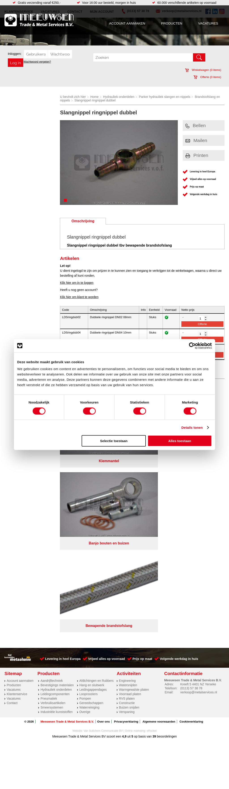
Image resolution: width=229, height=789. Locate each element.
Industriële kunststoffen (56, 517)
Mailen (196, 140)
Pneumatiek (48, 503)
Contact (12, 508)
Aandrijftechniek (51, 486)
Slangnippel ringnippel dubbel (95, 100)
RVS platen (127, 503)
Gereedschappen (91, 508)
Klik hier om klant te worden (79, 297)
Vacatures (208, 23)
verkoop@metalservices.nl (198, 497)
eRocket (152, 536)
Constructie (127, 508)
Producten (171, 23)
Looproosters (88, 499)
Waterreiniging (89, 512)
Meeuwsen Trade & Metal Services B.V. (67, 526)
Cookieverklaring (191, 526)
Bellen (195, 125)
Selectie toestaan (114, 441)
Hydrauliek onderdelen (118, 97)
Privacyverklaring (126, 526)
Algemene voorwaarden (158, 526)
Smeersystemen (51, 512)
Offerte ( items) (207, 77)
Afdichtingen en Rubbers (96, 486)
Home (94, 97)
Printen (196, 155)
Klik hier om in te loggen (76, 282)
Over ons (103, 526)
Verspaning (127, 517)
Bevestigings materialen (57, 490)
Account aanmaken (127, 23)
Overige (84, 517)
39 (154, 541)
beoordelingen (166, 541)
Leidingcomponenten (55, 499)
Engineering (127, 486)
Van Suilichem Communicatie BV (103, 536)
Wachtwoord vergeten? (37, 61)
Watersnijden (128, 490)
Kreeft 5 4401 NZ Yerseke (198, 489)
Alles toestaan (179, 441)
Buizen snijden (129, 512)
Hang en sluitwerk (91, 490)
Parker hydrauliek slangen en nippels (164, 97)
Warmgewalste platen (134, 494)
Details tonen (192, 427)
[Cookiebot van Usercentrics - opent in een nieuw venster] (192, 345)
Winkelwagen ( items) (203, 70)
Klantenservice (17, 499)
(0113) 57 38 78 (191, 493)
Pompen (85, 503)
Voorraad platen (130, 499)
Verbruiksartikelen (52, 508)
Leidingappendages (93, 494)
